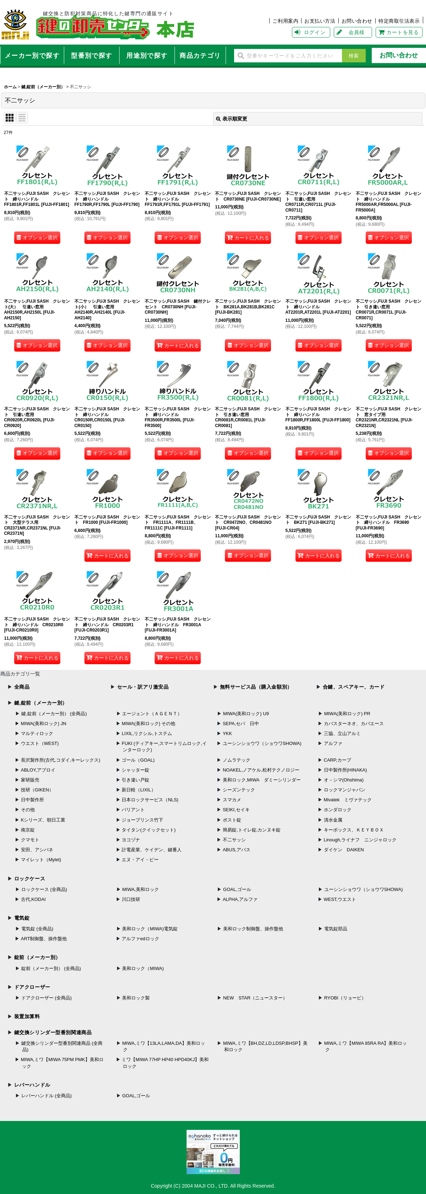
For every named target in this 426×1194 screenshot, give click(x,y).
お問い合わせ (357, 21)
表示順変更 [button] (231, 119)
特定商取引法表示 (399, 21)
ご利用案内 (285, 21)
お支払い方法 (319, 21)
